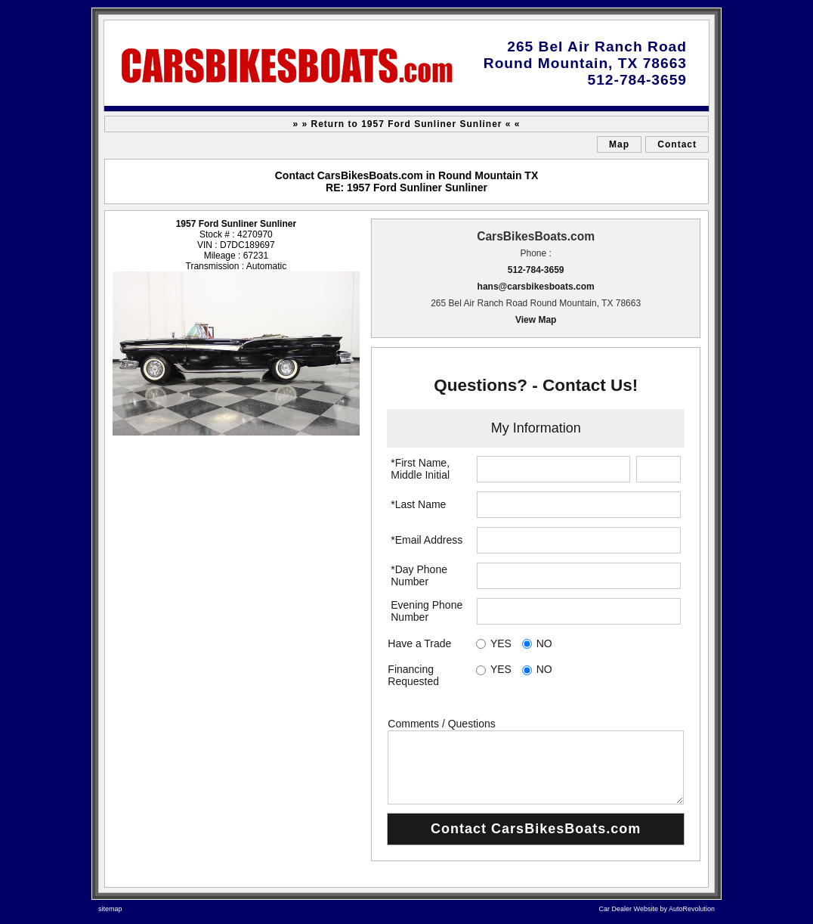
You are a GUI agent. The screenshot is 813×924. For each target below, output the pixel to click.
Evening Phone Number (426, 611)
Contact (677, 144)
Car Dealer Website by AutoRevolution (657, 909)
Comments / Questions (441, 724)
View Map (535, 320)
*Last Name (418, 504)
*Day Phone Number (419, 575)
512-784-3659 (536, 270)
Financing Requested (413, 675)
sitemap (110, 909)
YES (501, 643)
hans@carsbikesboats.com (536, 286)
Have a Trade (419, 643)
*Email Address (426, 540)
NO (544, 643)
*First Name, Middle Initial (420, 469)
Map (619, 144)
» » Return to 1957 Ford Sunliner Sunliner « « (406, 124)
